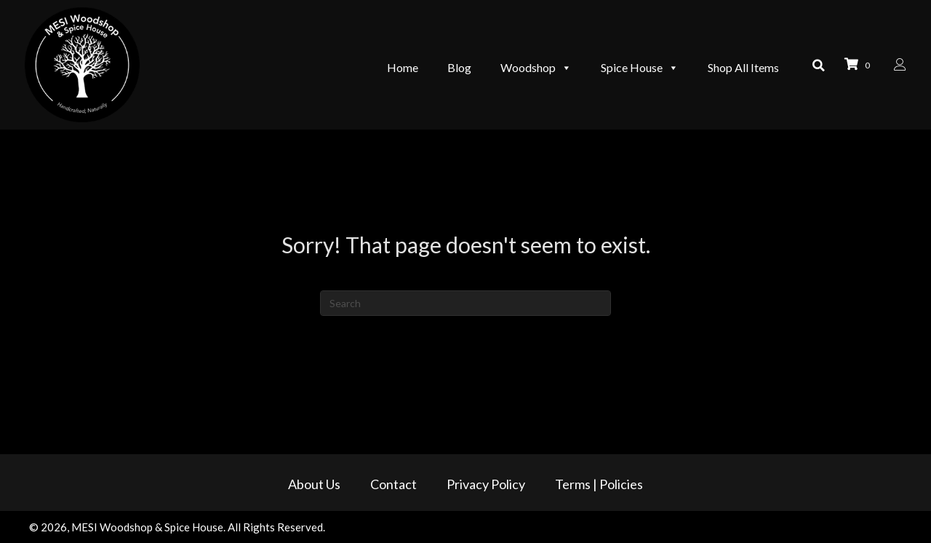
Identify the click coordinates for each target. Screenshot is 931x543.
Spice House (632, 64)
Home (395, 64)
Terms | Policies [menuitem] (599, 484)
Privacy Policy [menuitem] (486, 484)
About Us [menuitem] (314, 484)
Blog (452, 64)
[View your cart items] (856, 65)
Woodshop (528, 64)
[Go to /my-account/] (896, 65)
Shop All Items (736, 64)
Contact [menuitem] (393, 484)
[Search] (465, 303)
